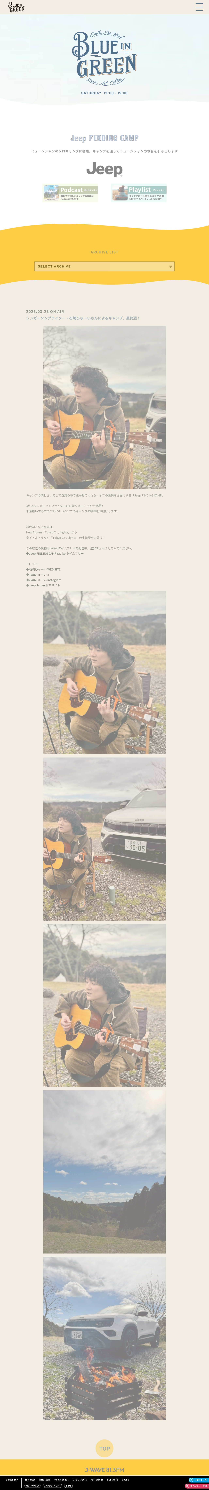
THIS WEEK (30, 1479)
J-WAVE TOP (12, 1479)
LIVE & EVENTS (80, 1479)
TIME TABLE (44, 1479)
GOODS (125, 1479)
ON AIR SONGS (61, 1479)
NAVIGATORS (97, 1479)
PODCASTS (112, 1479)
